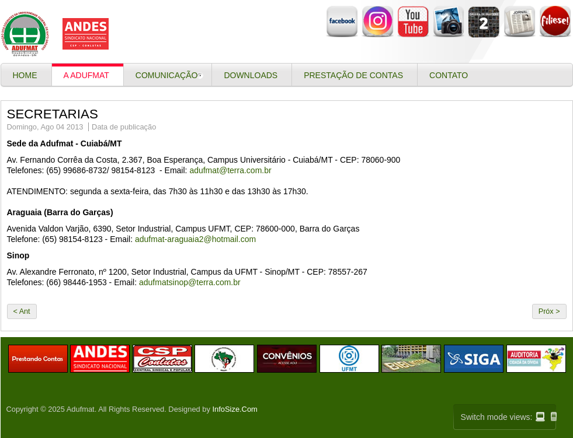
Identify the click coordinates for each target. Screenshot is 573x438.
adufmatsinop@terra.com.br (190, 282)
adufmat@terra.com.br (230, 170)
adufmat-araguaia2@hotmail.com (195, 239)
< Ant (21, 311)
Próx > (549, 311)
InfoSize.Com (235, 409)
